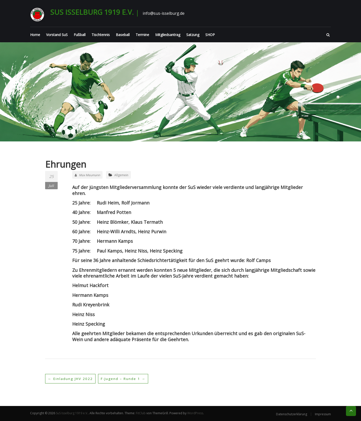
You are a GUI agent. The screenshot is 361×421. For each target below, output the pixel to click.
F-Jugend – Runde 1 (125, 378)
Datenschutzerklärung (291, 414)
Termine (142, 34)
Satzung (192, 34)
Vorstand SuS (57, 34)
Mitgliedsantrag (167, 34)
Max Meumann (87, 175)
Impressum (323, 414)
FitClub (141, 413)
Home (35, 34)
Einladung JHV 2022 (71, 378)
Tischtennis (101, 34)
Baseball (123, 34)
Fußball (79, 34)
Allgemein (121, 175)
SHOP (210, 34)
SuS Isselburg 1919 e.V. (92, 12)
